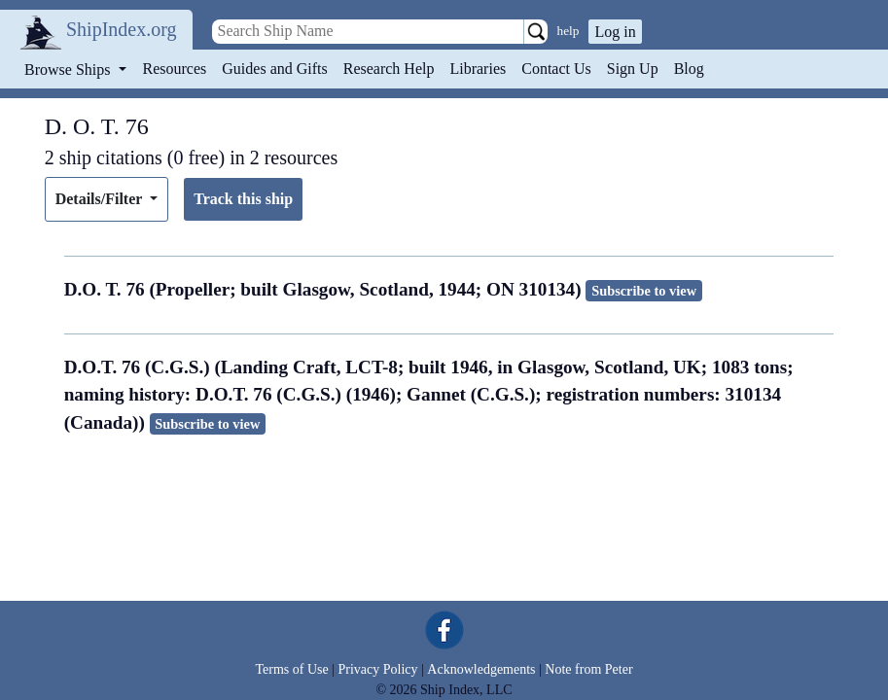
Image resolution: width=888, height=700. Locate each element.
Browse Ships (69, 69)
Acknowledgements (481, 669)
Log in (614, 31)
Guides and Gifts (274, 68)
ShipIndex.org (121, 29)
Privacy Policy (377, 669)
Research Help (389, 68)
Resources (175, 68)
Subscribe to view (643, 290)
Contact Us (556, 68)
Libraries (477, 68)
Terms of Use (291, 669)
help (568, 30)
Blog (689, 68)
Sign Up (632, 68)
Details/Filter (100, 199)
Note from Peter (588, 669)
